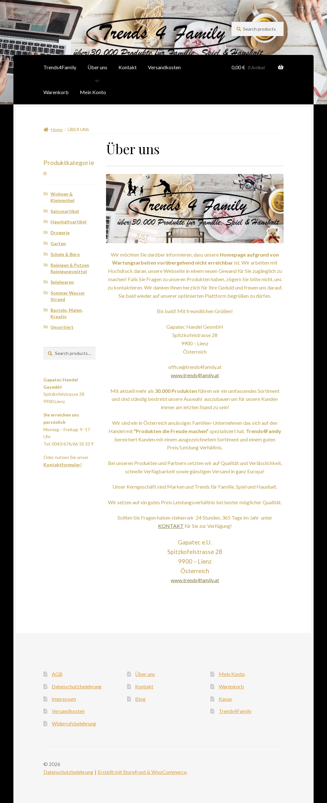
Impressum (64, 699)
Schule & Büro (65, 254)
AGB (57, 674)
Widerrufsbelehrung (74, 723)
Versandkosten (164, 67)
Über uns (97, 67)
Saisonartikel (64, 211)
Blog (140, 699)
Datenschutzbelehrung (77, 686)
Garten (58, 243)
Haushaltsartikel (68, 221)
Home (57, 129)
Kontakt (127, 67)
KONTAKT (171, 526)
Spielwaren (62, 282)
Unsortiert (61, 327)
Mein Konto (93, 92)
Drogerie (60, 232)
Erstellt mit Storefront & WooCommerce (142, 772)
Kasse (225, 699)
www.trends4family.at (195, 375)
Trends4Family (59, 67)
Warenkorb (56, 92)
